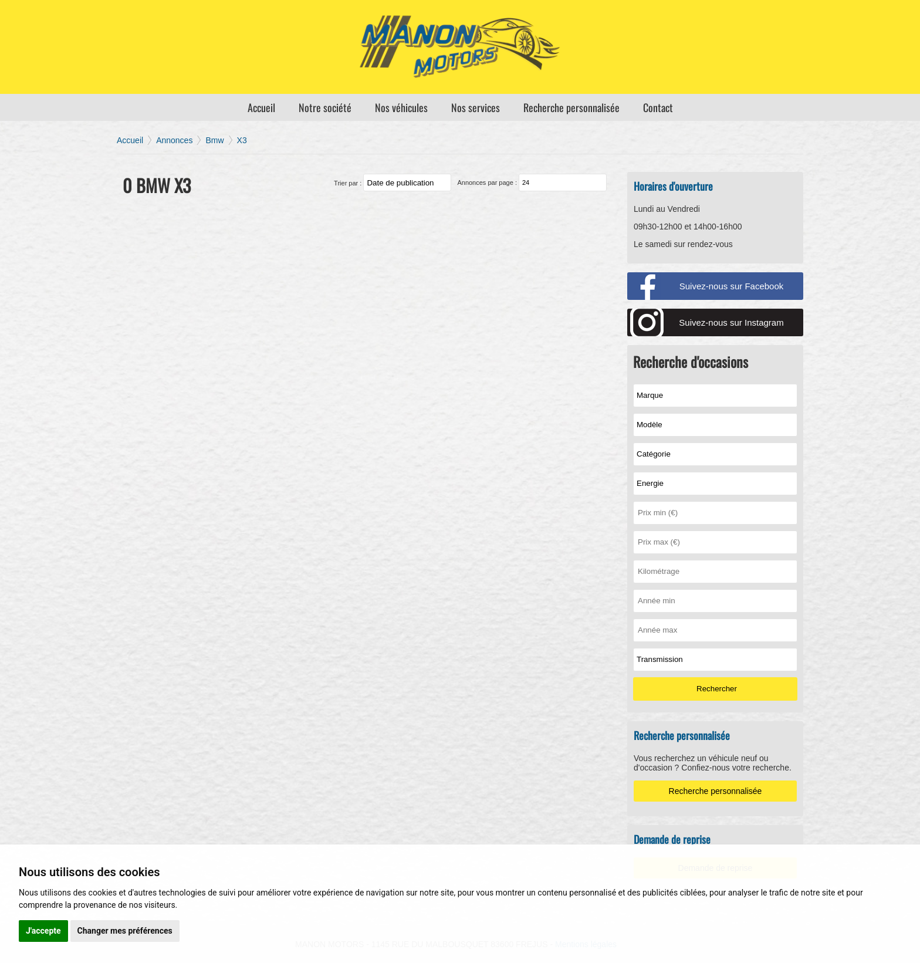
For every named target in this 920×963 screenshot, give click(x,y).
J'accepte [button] (43, 930)
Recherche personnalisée (571, 107)
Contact (658, 107)
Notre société (325, 107)
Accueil (261, 107)
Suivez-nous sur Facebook (731, 286)
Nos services (475, 107)
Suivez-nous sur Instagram (731, 322)
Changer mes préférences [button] (124, 930)
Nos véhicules (401, 107)
